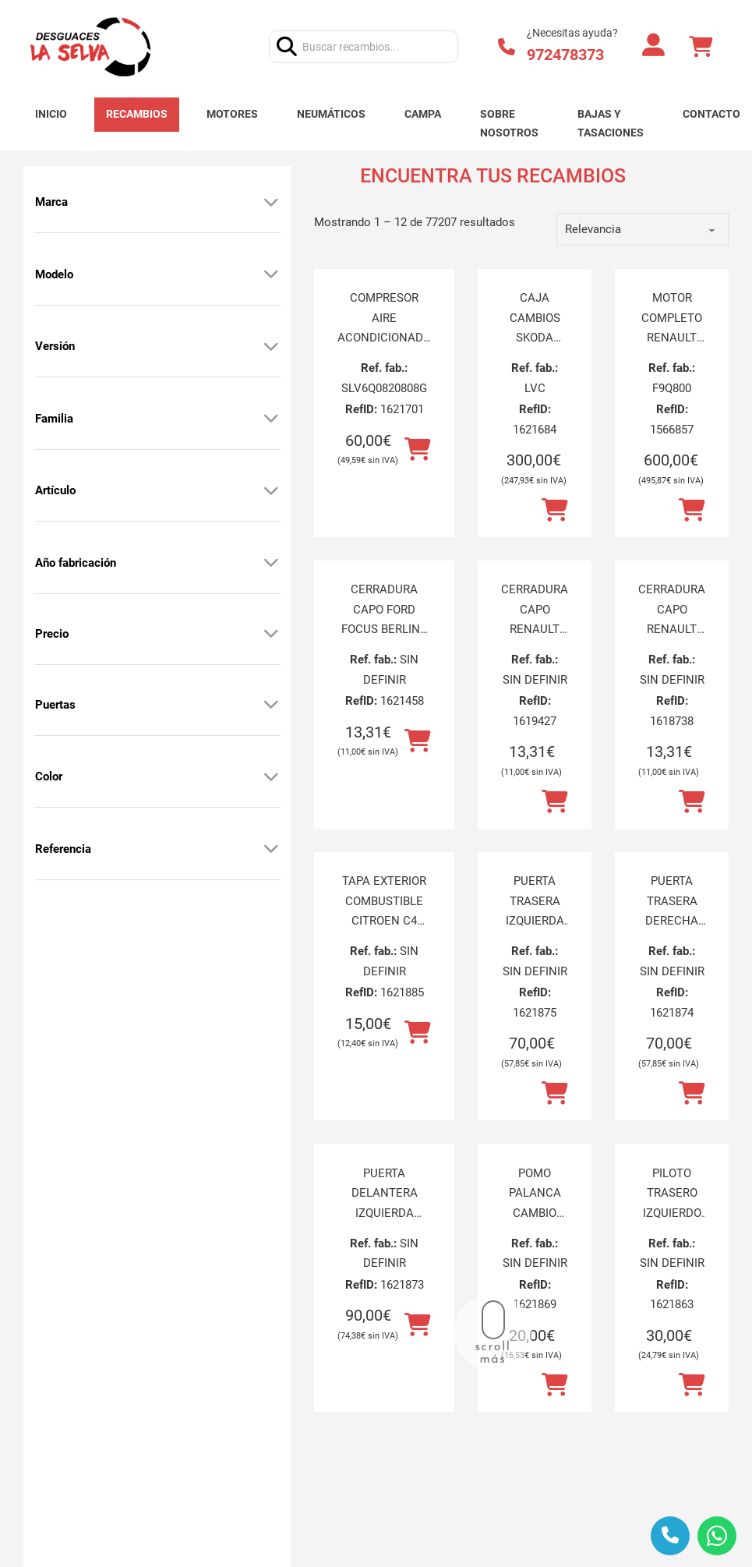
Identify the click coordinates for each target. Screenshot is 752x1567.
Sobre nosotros (509, 123)
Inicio (51, 114)
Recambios (137, 114)
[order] (642, 229)
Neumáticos (331, 114)
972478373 (565, 54)
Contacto (711, 114)
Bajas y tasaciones (610, 123)
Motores (232, 114)
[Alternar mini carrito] (700, 47)
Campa (422, 114)
